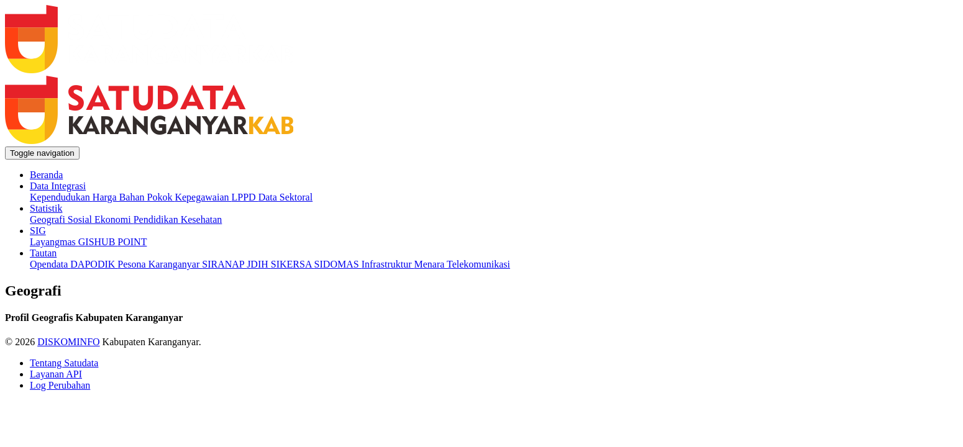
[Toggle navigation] (42, 153)
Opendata (50, 264)
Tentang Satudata (64, 363)
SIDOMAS (338, 264)
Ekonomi (114, 219)
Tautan (43, 253)
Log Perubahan (60, 385)
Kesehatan (201, 219)
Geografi (49, 219)
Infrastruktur (388, 264)
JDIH (259, 264)
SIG (38, 230)
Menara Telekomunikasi (462, 264)
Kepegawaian (203, 197)
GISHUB (98, 242)
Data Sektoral (285, 197)
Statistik (46, 208)
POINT (132, 242)
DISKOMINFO (68, 341)
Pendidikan (157, 219)
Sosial (81, 219)
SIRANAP (224, 264)
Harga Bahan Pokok (134, 197)
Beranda (46, 174)
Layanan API (56, 374)
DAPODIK (93, 264)
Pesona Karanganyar (159, 264)
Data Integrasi (58, 186)
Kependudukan (61, 197)
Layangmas (54, 242)
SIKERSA (292, 264)
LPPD (245, 197)
